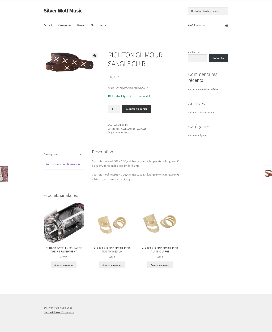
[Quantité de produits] (114, 109)
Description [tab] (51, 154)
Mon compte (98, 25)
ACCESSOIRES (128, 128)
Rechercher (194, 52)
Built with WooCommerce (59, 312)
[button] (94, 55)
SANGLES (142, 128)
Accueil (48, 25)
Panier (81, 25)
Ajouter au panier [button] (63, 265)
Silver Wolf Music (63, 10)
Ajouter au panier (136, 109)
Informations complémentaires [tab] (63, 164)
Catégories (64, 25)
